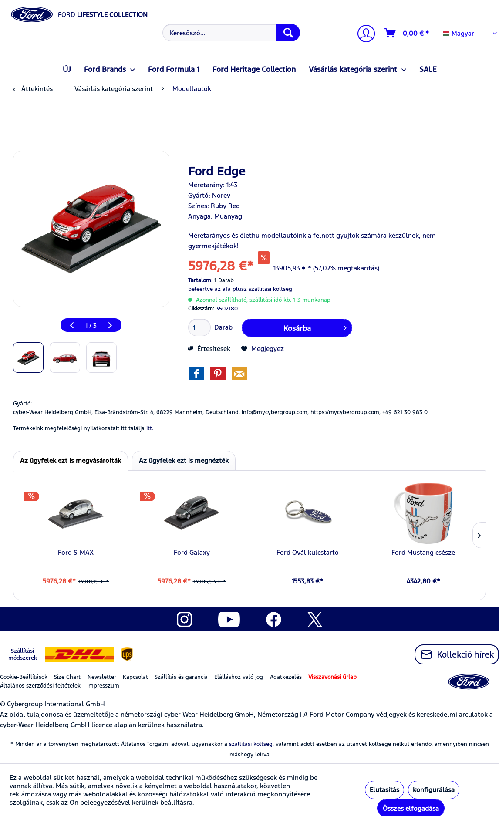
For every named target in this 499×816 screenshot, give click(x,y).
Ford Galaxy (192, 552)
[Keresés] (288, 32)
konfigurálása (434, 790)
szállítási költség (251, 744)
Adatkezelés (286, 677)
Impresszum (103, 685)
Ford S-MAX (76, 552)
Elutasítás (384, 790)
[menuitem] (230, 32)
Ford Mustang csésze (423, 552)
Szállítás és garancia (181, 677)
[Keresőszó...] (231, 32)
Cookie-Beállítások (23, 677)
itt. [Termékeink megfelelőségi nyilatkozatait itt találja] (149, 428)
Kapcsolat (135, 677)
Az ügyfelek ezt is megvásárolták (70, 460)
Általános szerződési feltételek (40, 685)
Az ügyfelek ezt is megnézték (184, 460)
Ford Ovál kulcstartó (307, 552)
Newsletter (102, 677)
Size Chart (67, 677)
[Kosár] (407, 33)
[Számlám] (363, 34)
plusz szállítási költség (262, 289)
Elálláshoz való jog (238, 677)
